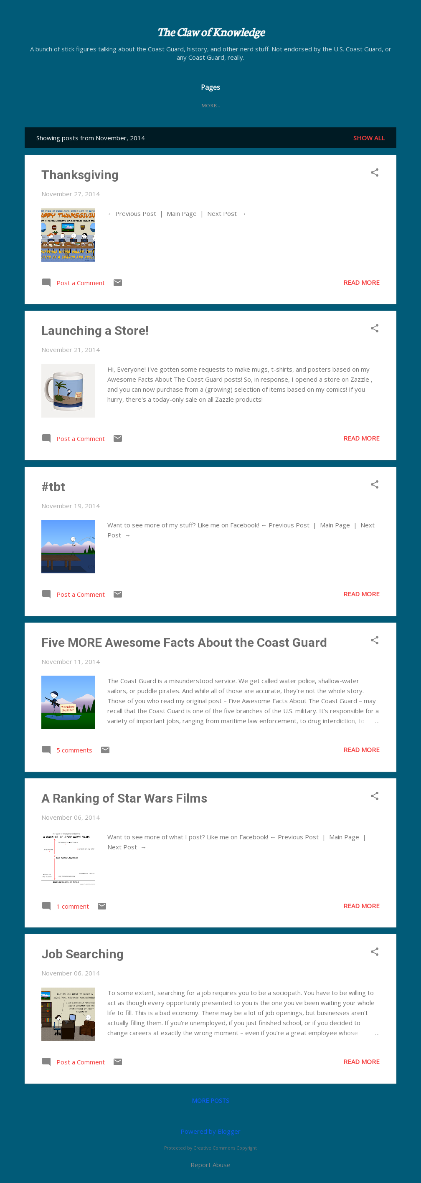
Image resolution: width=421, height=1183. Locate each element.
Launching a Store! (95, 330)
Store (256, 105)
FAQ (227, 105)
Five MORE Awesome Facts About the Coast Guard (184, 642)
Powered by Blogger (210, 1131)
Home (164, 105)
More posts (210, 1100)
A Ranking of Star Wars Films (124, 798)
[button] (375, 173)
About (197, 105)
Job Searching (82, 954)
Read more (361, 282)
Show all (369, 138)
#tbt (53, 486)
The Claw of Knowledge (210, 31)
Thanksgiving (80, 174)
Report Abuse (210, 1164)
